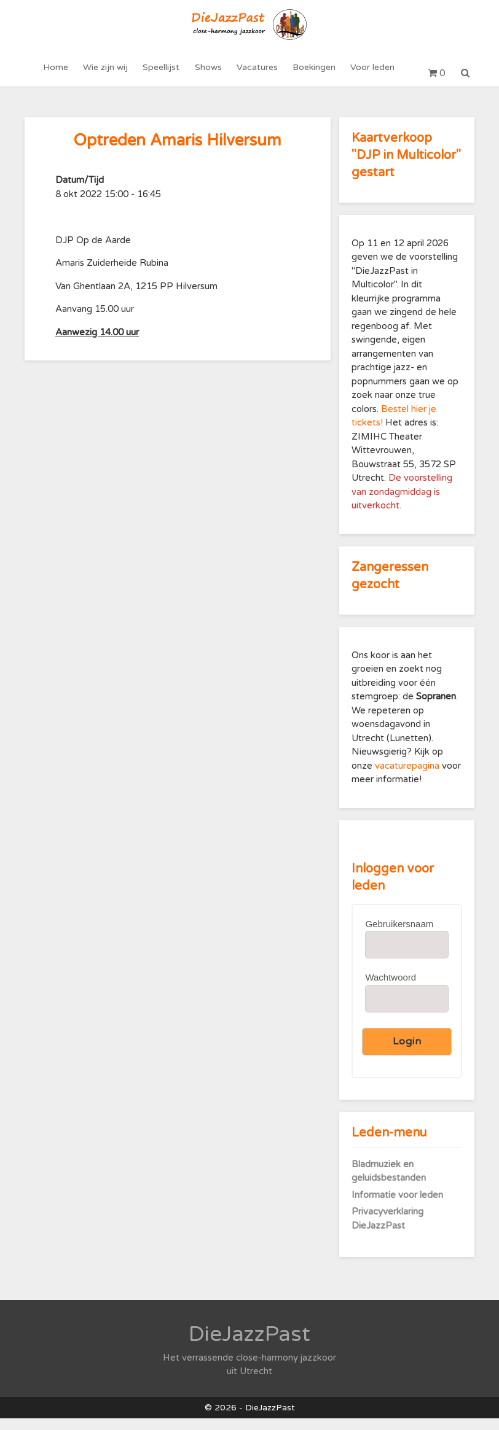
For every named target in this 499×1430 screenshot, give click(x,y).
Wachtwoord (390, 989)
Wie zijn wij (108, 73)
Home (60, 73)
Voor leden (369, 73)
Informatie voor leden (397, 1206)
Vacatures (256, 73)
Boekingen (311, 73)
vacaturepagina (408, 777)
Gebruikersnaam (399, 935)
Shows (208, 73)
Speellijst (162, 73)
